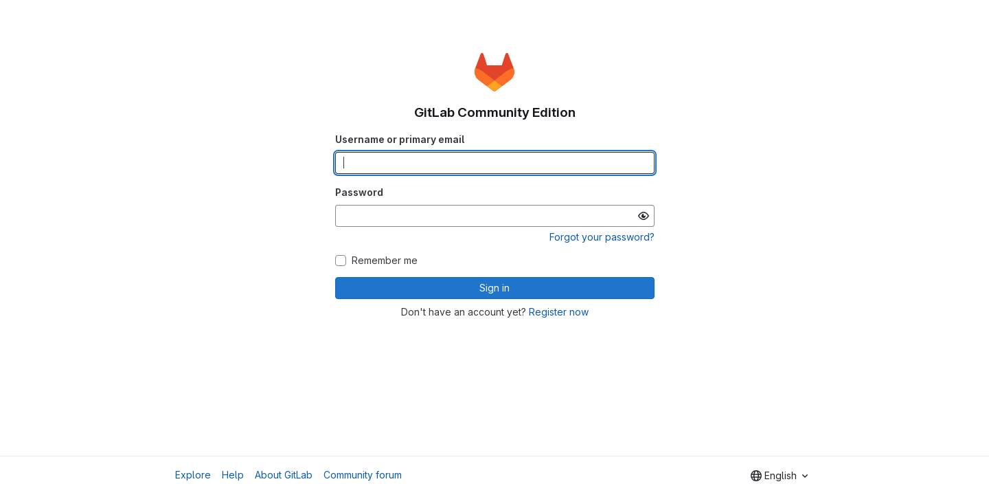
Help (233, 475)
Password (359, 192)
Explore (193, 475)
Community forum (362, 475)
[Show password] (644, 216)
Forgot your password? (602, 237)
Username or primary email (399, 139)
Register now (559, 312)
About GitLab (283, 475)
